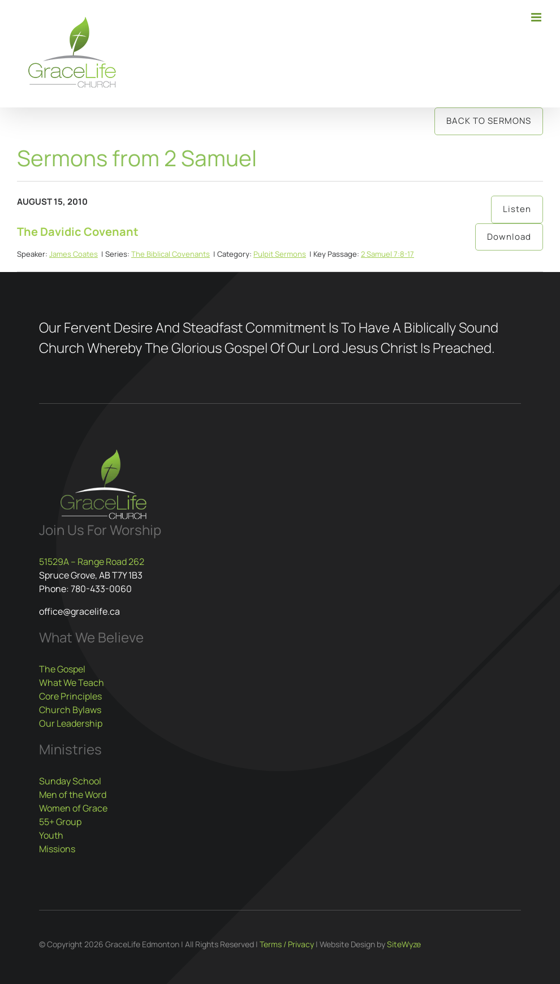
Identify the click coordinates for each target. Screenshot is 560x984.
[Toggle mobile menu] (537, 17)
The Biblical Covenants (170, 254)
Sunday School (70, 781)
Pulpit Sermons (279, 254)
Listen (517, 209)
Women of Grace (73, 808)
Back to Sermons (488, 121)
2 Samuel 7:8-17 (387, 254)
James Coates (73, 254)
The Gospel (62, 669)
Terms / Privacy (287, 944)
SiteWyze (404, 944)
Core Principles (70, 696)
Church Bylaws (70, 710)
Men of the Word (72, 794)
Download (509, 237)
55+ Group (60, 821)
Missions (57, 849)
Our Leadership (70, 723)
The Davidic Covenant (78, 231)
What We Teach (71, 682)
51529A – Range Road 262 (91, 561)
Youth (51, 835)
